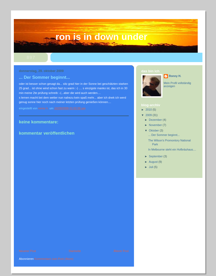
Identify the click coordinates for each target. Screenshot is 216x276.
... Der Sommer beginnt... (163, 134)
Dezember (156, 119)
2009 (149, 115)
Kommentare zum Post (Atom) (53, 258)
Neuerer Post (27, 251)
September (156, 156)
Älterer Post (121, 251)
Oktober (154, 130)
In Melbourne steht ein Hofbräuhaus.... (172, 149)
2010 (149, 109)
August (154, 161)
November (156, 125)
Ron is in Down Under (102, 37)
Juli (151, 167)
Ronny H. (175, 75)
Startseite (75, 251)
